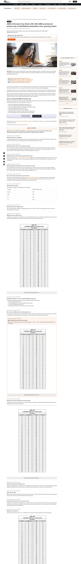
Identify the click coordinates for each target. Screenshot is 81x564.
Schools (40, 4)
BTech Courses (42, 8)
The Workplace (48, 4)
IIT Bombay (35, 8)
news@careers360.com (23, 124)
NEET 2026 (17, 8)
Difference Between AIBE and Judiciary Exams (23, 79)
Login (75, 1)
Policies (66, 4)
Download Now (11, 39)
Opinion (54, 4)
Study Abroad (60, 4)
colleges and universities (29, 121)
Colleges (34, 4)
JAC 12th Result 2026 (62, 8)
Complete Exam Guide (15, 82)
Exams (27, 4)
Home (8, 19)
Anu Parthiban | (9, 28)
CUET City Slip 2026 (51, 8)
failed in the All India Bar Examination (22, 157)
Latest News (16, 4)
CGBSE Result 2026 (72, 8)
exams (43, 121)
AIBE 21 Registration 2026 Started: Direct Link (20, 78)
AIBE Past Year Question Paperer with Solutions (21, 81)
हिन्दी (70, 1)
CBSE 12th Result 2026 (26, 8)
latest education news (18, 121)
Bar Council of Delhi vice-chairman (33, 177)
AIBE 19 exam (18, 88)
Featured (21, 4)
